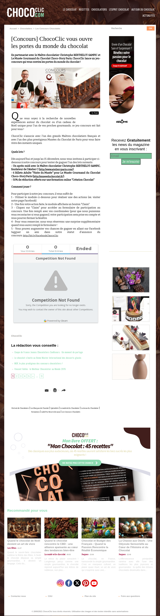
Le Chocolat (70, 9)
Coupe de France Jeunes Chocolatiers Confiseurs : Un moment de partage (51, 352)
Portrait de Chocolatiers (25, 407)
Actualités (148, 15)
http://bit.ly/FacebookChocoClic (41, 235)
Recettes (84, 9)
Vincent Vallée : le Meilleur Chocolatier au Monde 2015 (41, 369)
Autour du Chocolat (143, 9)
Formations (67, 411)
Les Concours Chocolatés (45, 28)
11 (43, 376)
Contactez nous (16, 597)
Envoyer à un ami (31, 389)
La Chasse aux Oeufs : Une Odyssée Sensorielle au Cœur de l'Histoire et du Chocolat (134, 546)
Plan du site (89, 597)
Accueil (13, 28)
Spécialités (78, 407)
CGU (49, 597)
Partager (84, 389)
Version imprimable (60, 389)
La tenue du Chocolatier (45, 411)
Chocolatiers (99, 9)
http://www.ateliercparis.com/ (56, 169)
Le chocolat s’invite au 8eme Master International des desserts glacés (49, 357)
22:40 (127, 553)
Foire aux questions (128, 597)
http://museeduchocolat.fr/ (48, 176)
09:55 (66, 553)
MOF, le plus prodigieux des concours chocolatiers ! (39, 363)
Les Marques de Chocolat (55, 407)
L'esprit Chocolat (119, 9)
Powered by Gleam (56, 320)
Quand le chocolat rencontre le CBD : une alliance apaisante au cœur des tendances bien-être (61, 546)
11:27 (17, 550)
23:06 (90, 556)
